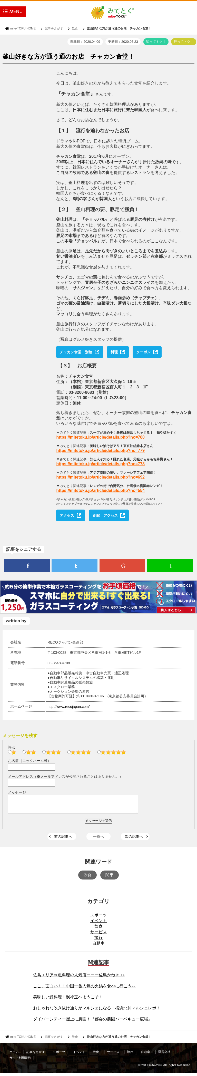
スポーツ (98, 918)
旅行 (98, 940)
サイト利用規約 (20, 1061)
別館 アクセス (105, 515)
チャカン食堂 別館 (76, 352)
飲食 (75, 28)
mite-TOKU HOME (23, 28)
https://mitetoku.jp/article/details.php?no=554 (100, 490)
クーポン (143, 352)
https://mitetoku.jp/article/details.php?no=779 (100, 450)
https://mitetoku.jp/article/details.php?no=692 (100, 477)
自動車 (98, 946)
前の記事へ (63, 839)
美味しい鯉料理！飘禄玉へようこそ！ (68, 1000)
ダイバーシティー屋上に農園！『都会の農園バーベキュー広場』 (92, 1022)
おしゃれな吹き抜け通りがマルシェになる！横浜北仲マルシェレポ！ (96, 1011)
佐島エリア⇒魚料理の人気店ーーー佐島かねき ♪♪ (78, 978)
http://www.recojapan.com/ (68, 707)
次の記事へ (134, 839)
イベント (98, 924)
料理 (114, 352)
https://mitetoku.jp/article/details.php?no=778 (100, 464)
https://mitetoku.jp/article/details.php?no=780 (100, 437)
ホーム (14, 1055)
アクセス (67, 515)
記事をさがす (54, 28)
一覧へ (98, 839)
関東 (109, 878)
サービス (98, 935)
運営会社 (164, 1055)
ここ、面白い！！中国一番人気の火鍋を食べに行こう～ (84, 989)
